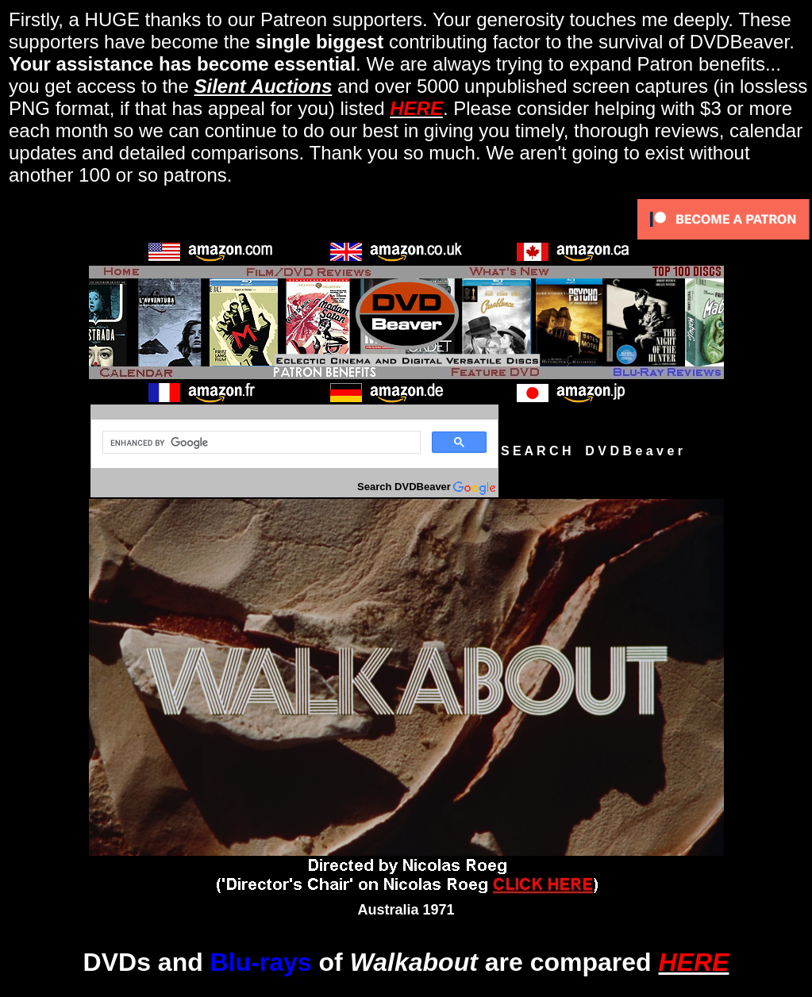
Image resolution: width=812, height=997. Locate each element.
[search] (260, 442)
